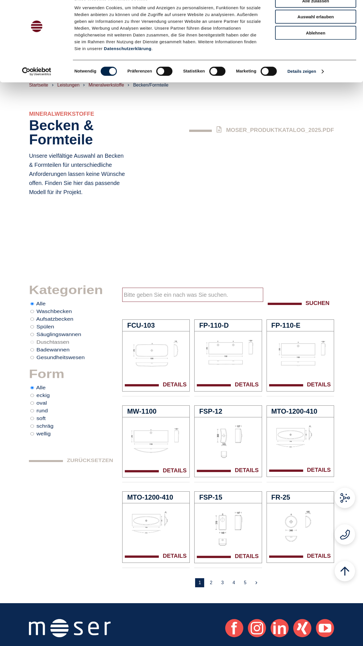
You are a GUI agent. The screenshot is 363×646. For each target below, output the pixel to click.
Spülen (45, 334)
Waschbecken (54, 316)
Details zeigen (301, 84)
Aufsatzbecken (54, 325)
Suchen (317, 303)
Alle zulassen (315, 13)
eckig (43, 416)
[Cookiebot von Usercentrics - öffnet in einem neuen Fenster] (37, 84)
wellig (44, 461)
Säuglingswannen (59, 343)
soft (41, 443)
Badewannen (53, 362)
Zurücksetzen (90, 492)
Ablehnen (315, 45)
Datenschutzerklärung (127, 61)
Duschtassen (53, 353)
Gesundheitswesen (61, 371)
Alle (41, 307)
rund (42, 434)
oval (42, 425)
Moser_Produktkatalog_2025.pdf (275, 129)
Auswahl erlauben (315, 30)
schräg (45, 452)
